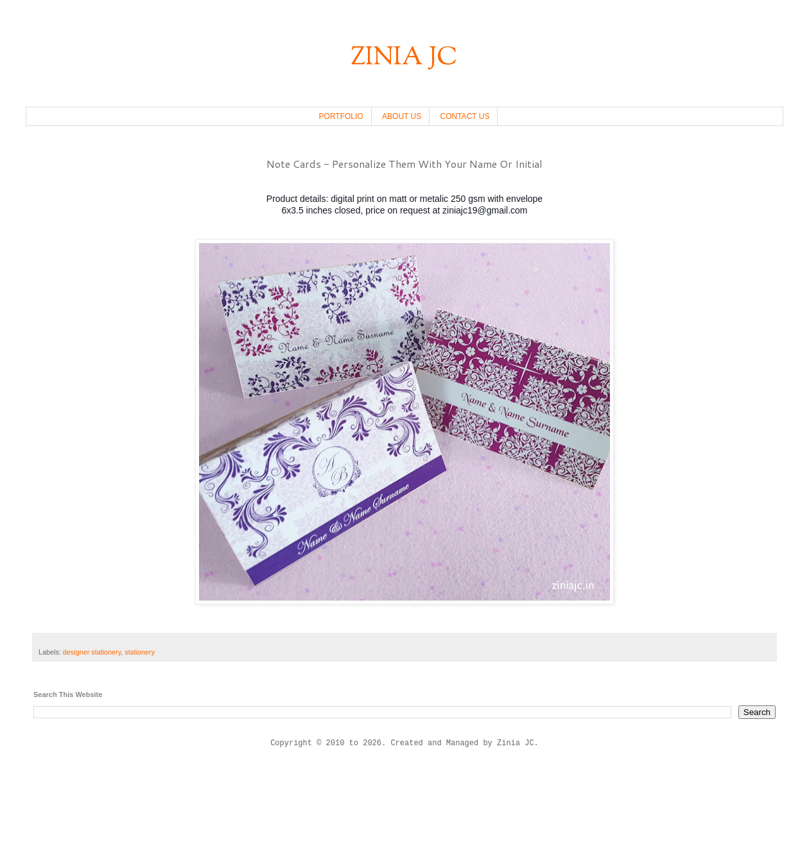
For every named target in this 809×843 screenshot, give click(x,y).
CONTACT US (465, 116)
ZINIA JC (404, 58)
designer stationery (92, 652)
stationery (140, 652)
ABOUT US (401, 116)
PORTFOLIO (341, 116)
